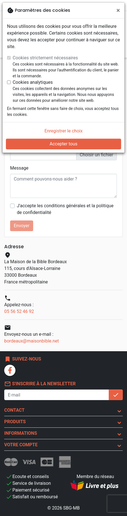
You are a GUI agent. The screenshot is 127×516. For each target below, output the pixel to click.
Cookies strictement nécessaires (45, 57)
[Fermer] (118, 10)
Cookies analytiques (33, 82)
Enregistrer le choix (63, 131)
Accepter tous (63, 144)
